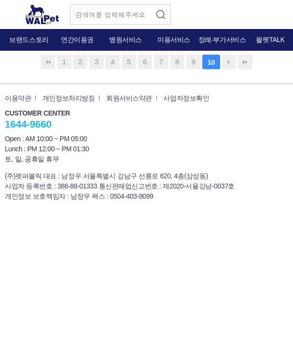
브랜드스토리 (28, 40)
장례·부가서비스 (222, 40)
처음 (48, 62)
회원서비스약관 (129, 98)
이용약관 (18, 98)
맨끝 (245, 62)
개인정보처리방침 (68, 98)
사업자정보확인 (186, 98)
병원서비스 (125, 40)
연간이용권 (77, 40)
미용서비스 (173, 40)
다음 (229, 62)
